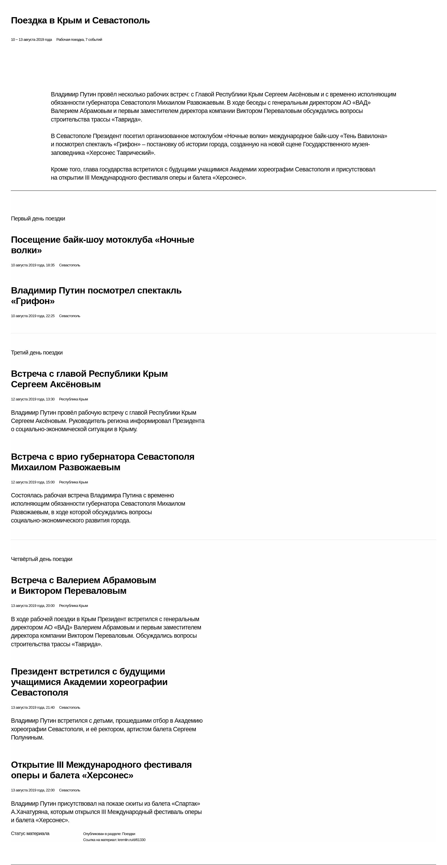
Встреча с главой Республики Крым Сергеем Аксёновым (89, 378)
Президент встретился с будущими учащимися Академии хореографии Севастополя (89, 682)
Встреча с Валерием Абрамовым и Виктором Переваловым (83, 585)
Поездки (128, 834)
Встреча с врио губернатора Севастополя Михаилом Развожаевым (102, 461)
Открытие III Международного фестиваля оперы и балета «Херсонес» (101, 769)
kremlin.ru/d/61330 (131, 840)
